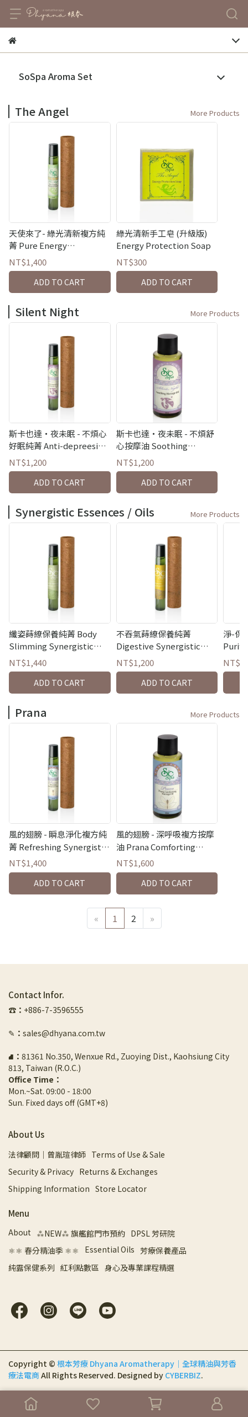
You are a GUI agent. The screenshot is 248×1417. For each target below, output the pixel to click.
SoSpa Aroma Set (55, 76)
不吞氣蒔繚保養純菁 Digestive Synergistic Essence (158, 640)
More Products (215, 113)
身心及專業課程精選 (139, 1267)
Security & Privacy (41, 1171)
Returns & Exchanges (118, 1171)
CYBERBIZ (183, 1375)
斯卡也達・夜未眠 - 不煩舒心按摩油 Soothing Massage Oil (165, 440)
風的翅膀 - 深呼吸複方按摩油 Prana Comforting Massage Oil (165, 840)
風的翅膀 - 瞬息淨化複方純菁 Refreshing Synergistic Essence (58, 840)
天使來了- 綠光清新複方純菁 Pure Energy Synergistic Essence (57, 239)
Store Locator (121, 1188)
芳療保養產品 (163, 1250)
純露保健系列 (31, 1267)
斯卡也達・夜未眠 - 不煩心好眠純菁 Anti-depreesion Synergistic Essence (58, 440)
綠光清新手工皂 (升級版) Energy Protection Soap (163, 239)
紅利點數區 (79, 1267)
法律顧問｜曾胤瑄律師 (47, 1154)
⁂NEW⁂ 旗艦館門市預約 (81, 1233)
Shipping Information (49, 1188)
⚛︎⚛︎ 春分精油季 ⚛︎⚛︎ (43, 1250)
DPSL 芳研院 (153, 1233)
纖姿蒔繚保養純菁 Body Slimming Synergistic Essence (53, 640)
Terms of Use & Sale (128, 1154)
